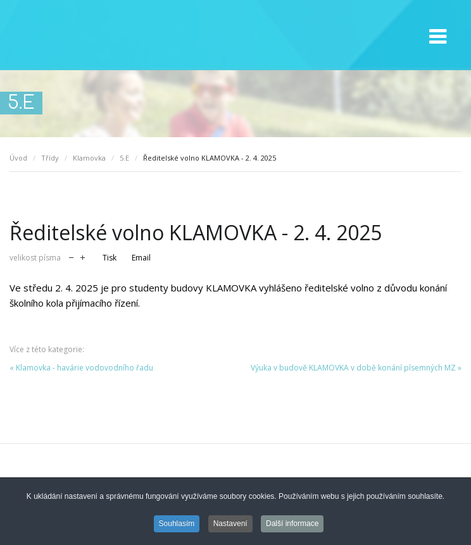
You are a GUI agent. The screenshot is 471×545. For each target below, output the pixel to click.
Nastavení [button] (230, 524)
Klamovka (89, 157)
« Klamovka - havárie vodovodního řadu (81, 367)
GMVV (82, 35)
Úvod (18, 157)
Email (141, 257)
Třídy (50, 157)
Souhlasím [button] (177, 524)
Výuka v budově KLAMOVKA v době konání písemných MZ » (356, 367)
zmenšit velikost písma (71, 256)
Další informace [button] (292, 524)
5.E (124, 157)
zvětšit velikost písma (82, 256)
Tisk (109, 257)
